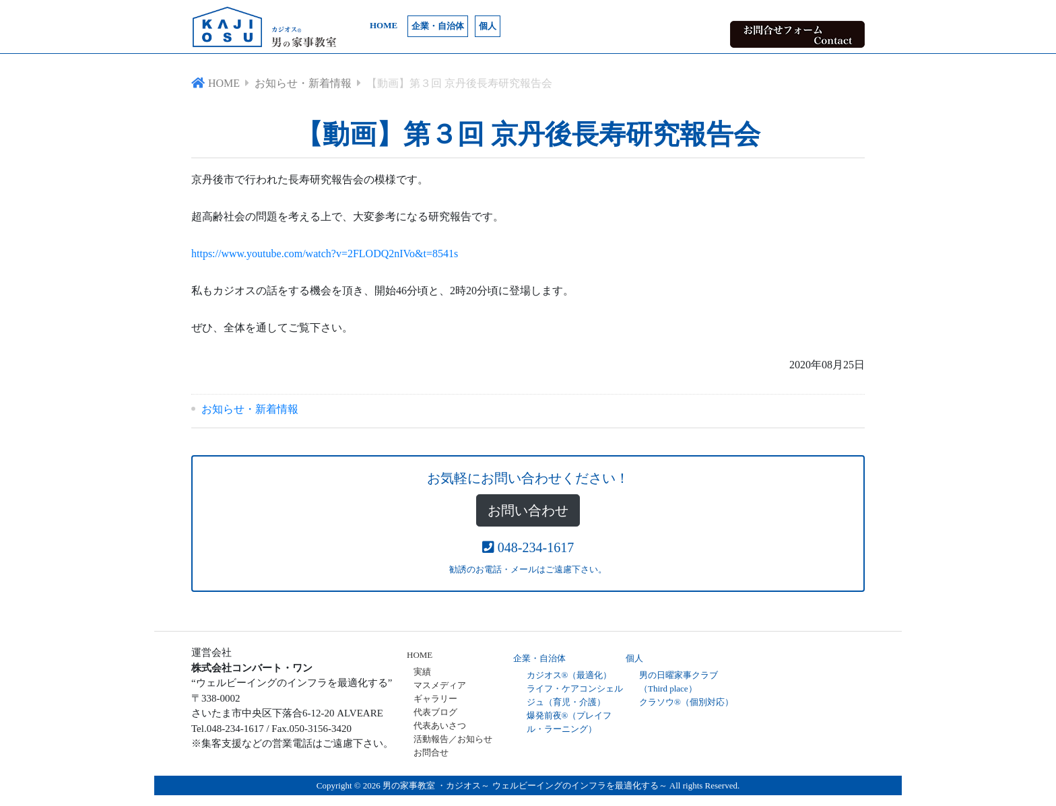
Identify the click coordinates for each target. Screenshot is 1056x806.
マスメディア (440, 685)
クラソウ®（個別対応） (686, 702)
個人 (487, 26)
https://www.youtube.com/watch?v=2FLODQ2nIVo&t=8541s (324, 253)
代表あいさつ (440, 725)
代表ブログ (435, 712)
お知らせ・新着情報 (249, 409)
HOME (383, 25)
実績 (422, 672)
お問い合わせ (528, 510)
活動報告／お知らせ (453, 739)
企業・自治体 (437, 26)
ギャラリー (435, 699)
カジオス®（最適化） (569, 675)
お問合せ (431, 752)
